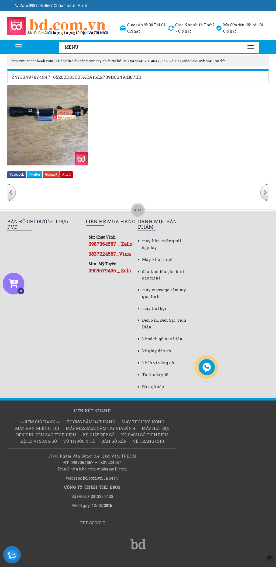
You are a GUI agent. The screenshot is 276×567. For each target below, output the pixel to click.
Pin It (66, 174)
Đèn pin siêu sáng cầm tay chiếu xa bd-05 (92, 60)
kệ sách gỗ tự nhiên (162, 338)
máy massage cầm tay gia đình (100, 428)
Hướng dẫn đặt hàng (90, 421)
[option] (57, 193)
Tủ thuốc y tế (155, 374)
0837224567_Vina (109, 254)
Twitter (34, 174)
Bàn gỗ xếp (153, 386)
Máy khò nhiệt (157, 259)
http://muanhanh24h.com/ (33, 60)
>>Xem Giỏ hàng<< (40, 421)
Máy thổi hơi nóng (143, 421)
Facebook (16, 174)
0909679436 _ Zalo (109, 270)
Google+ (51, 174)
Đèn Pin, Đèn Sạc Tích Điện (46, 434)
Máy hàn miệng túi (37, 428)
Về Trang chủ (148, 441)
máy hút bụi (154, 308)
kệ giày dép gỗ (156, 350)
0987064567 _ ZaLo (110, 244)
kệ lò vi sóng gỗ (158, 362)
